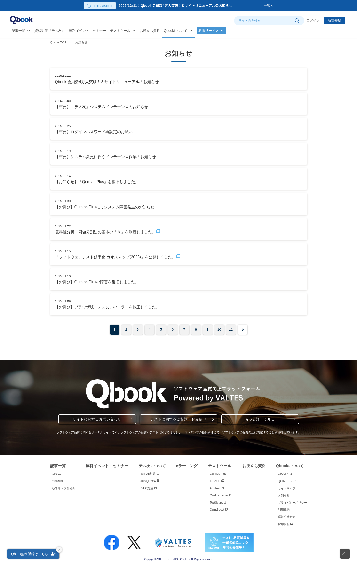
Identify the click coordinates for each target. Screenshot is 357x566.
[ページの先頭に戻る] (345, 554)
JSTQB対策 (150, 473)
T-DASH (217, 481)
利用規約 (284, 509)
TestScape (218, 502)
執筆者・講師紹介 (63, 488)
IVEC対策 (149, 488)
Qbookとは (285, 473)
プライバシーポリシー (292, 502)
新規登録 (334, 20)
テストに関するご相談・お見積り (178, 419)
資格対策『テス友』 (49, 31)
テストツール (120, 31)
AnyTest (217, 488)
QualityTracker (221, 495)
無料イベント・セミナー (87, 31)
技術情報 (58, 481)
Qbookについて (175, 31)
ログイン (313, 20)
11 (231, 329)
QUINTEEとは (287, 481)
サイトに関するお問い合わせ (97, 419)
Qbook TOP (58, 42)
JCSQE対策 (150, 481)
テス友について (152, 466)
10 (219, 329)
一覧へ (268, 6)
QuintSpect (219, 509)
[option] (191, 5)
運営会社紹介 (286, 517)
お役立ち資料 (150, 31)
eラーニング (187, 466)
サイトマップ (286, 488)
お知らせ (284, 495)
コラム (56, 473)
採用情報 (285, 524)
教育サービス (208, 31)
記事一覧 (18, 31)
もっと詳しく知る (260, 419)
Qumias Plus (218, 473)
